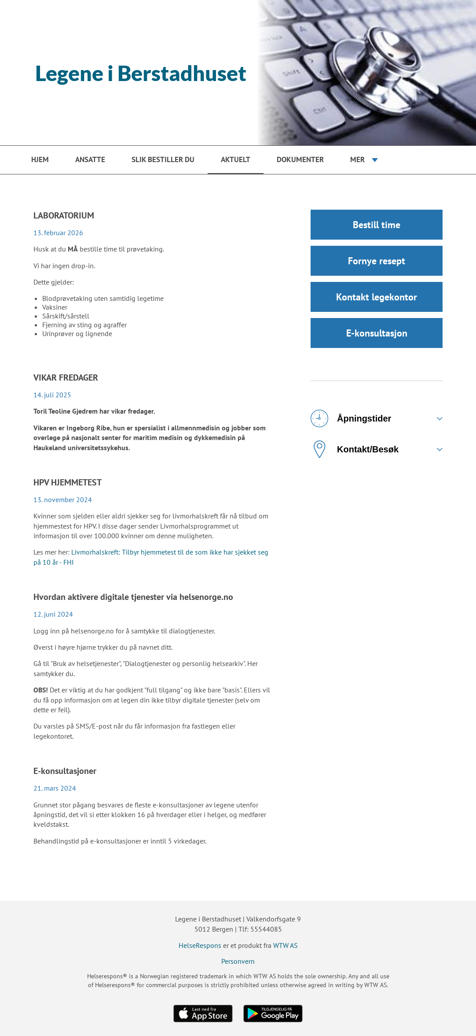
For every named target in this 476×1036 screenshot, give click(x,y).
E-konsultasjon (376, 333)
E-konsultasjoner (64, 771)
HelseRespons (200, 945)
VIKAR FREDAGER (65, 377)
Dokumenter (300, 159)
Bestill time (376, 224)
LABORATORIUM (63, 215)
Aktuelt (235, 159)
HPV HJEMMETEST (67, 482)
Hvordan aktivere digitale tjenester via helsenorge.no (133, 597)
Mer (357, 159)
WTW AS (285, 945)
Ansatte (90, 159)
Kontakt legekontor (376, 297)
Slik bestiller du (163, 159)
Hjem (40, 159)
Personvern (238, 961)
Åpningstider (351, 418)
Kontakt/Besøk (355, 449)
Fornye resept (376, 261)
